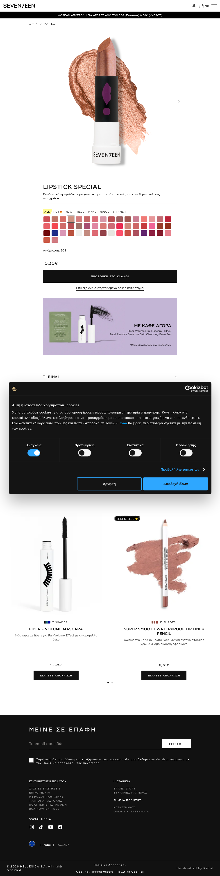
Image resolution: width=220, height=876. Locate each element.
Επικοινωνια (39, 792)
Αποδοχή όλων (175, 484)
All (47, 211)
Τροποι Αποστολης (45, 800)
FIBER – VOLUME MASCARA (56, 629)
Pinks (92, 211)
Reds (80, 211)
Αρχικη (34, 23)
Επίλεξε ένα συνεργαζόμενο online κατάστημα (110, 288)
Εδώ (123, 423)
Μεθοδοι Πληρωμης (46, 796)
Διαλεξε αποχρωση (56, 675)
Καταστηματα (124, 807)
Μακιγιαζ (49, 23)
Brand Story (124, 788)
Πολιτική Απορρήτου (110, 864)
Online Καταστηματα (131, 811)
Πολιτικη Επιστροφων (48, 804)
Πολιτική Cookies (130, 871)
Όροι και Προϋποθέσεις (94, 871)
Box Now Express (44, 808)
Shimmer (119, 211)
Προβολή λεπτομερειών (180, 469)
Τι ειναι (51, 376)
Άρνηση (109, 484)
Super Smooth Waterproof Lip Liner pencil (164, 631)
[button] (178, 101)
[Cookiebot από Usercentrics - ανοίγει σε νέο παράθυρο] (188, 388)
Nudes (104, 211)
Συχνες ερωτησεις (45, 788)
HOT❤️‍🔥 (57, 211)
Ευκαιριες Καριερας (130, 792)
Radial (208, 868)
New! (69, 211)
